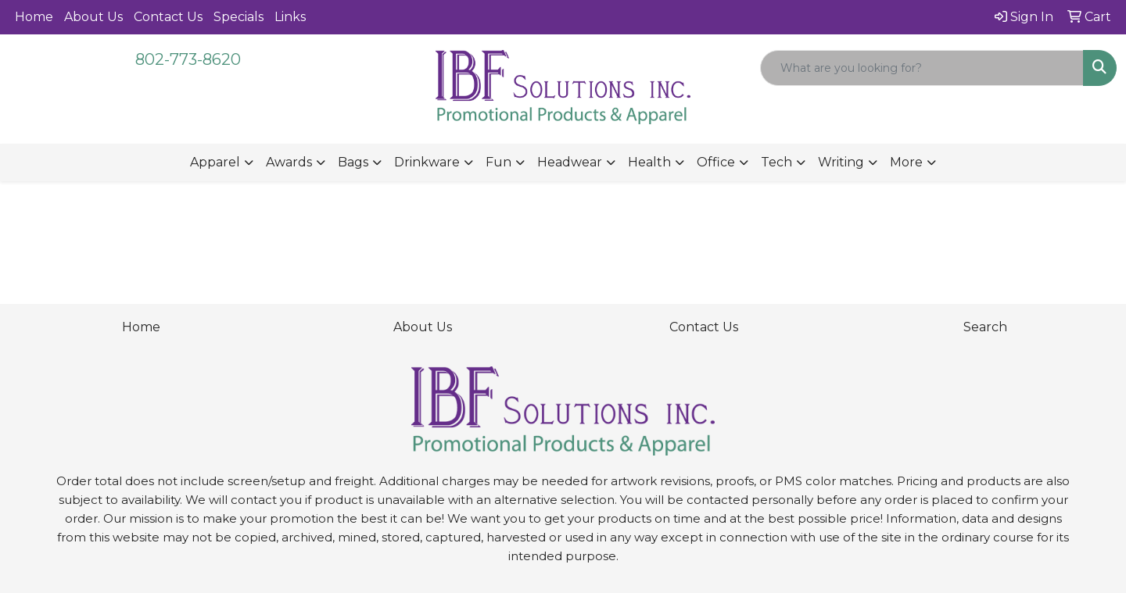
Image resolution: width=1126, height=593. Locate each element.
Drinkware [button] (427, 162)
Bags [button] (353, 162)
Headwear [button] (569, 162)
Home (34, 16)
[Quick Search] (922, 68)
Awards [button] (289, 162)
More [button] (906, 162)
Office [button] (716, 162)
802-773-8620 (188, 59)
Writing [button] (841, 162)
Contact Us (168, 16)
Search (985, 327)
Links (290, 16)
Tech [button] (776, 162)
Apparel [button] (215, 162)
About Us (93, 16)
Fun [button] (498, 162)
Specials (238, 16)
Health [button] (649, 162)
